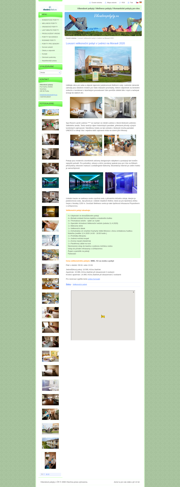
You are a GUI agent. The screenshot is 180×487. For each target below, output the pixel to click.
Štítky (68, 284)
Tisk (131, 2)
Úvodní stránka (71, 38)
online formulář (94, 279)
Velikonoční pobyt (80, 284)
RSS (123, 2)
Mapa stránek (112, 2)
